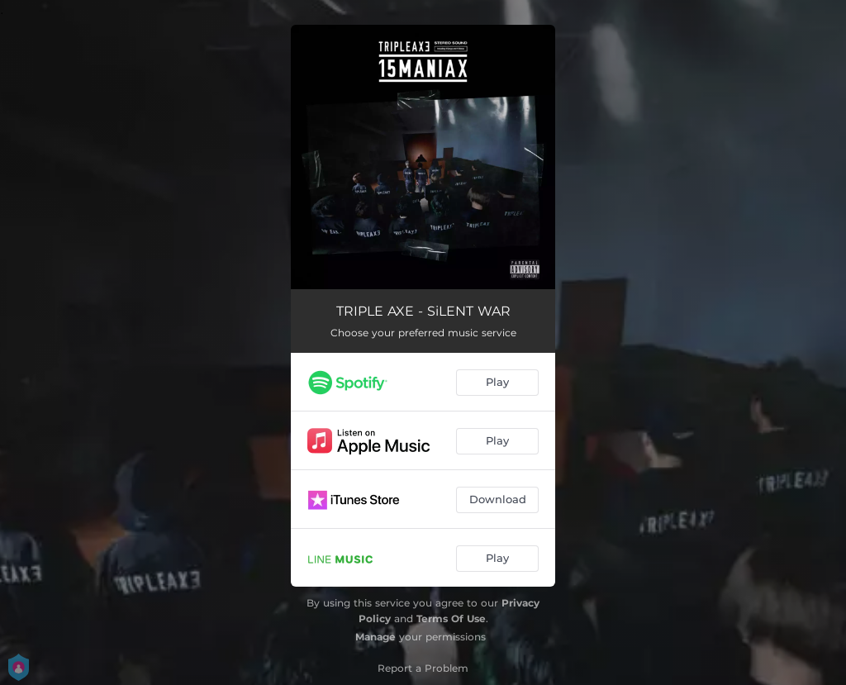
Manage (375, 636)
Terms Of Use (451, 618)
